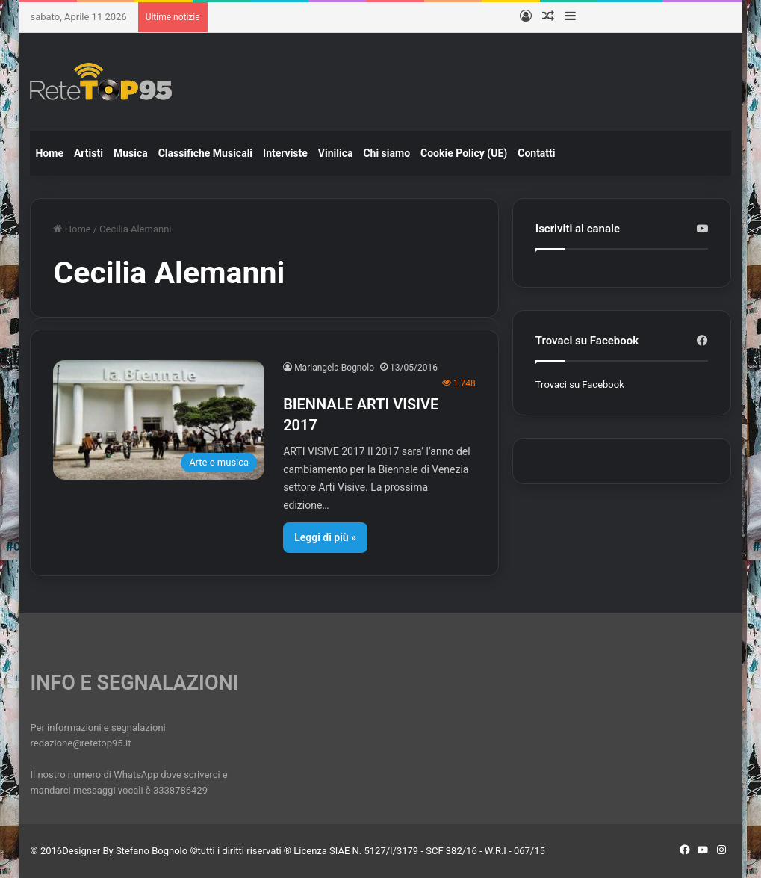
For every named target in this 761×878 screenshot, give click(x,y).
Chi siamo (386, 153)
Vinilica (335, 153)
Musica (131, 153)
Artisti (88, 153)
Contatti (536, 153)
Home (49, 153)
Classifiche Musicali (205, 153)
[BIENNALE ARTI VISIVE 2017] (158, 419)
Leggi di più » (325, 537)
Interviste (285, 153)
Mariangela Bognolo (334, 367)
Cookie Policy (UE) (463, 153)
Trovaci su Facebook (579, 384)
